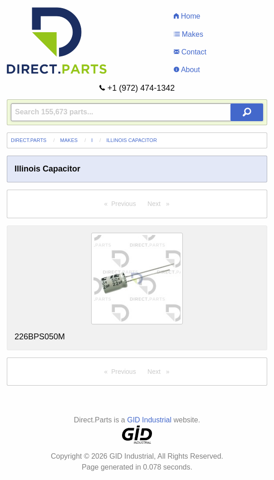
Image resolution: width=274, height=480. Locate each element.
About (187, 69)
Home (187, 16)
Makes (188, 34)
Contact (190, 52)
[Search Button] (246, 112)
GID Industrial (149, 420)
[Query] (137, 112)
